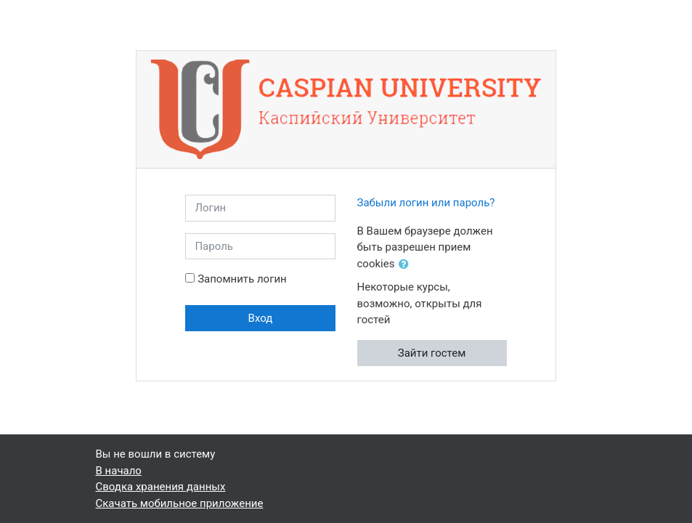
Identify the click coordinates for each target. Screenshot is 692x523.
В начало (119, 470)
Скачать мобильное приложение (180, 503)
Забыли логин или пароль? (426, 202)
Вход (260, 318)
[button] (406, 265)
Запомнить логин (242, 278)
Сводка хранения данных (161, 486)
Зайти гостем (432, 353)
